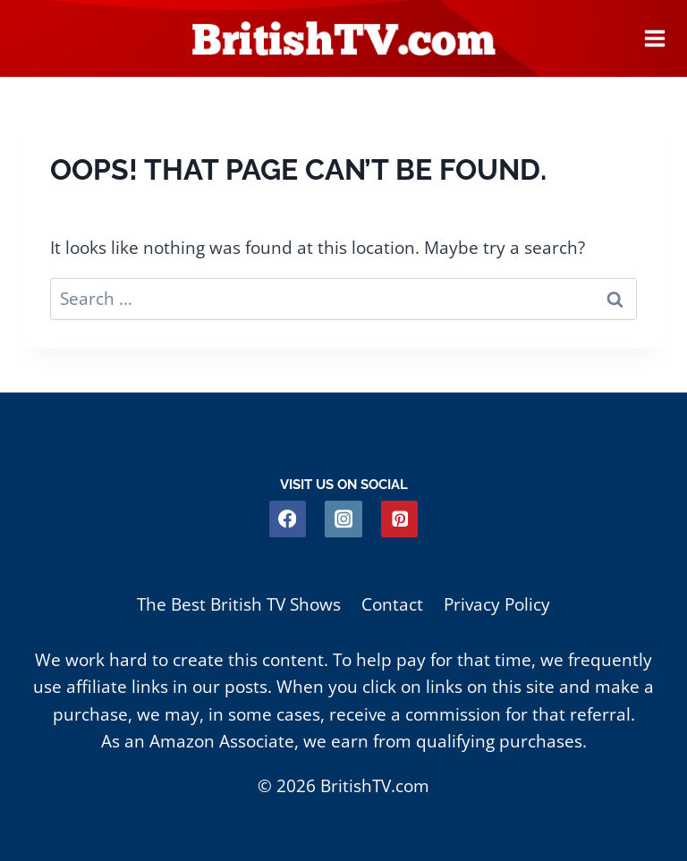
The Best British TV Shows (239, 604)
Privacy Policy (497, 604)
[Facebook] (287, 519)
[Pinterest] (399, 519)
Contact (392, 604)
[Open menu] (655, 38)
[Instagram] (343, 519)
